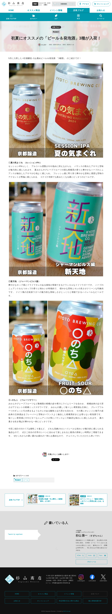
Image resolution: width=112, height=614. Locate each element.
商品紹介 (18, 480)
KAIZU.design (67, 611)
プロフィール (91, 562)
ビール (25, 480)
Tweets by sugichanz (15, 534)
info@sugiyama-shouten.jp (61, 583)
